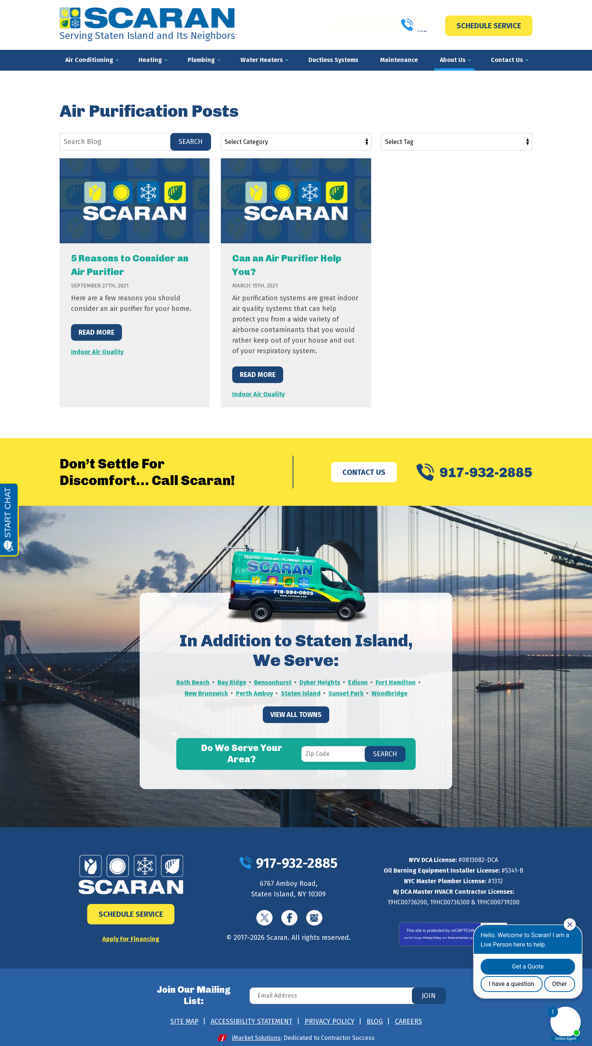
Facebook (289, 917)
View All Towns (296, 724)
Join (429, 992)
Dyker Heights (346, 681)
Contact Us (363, 471)
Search (191, 142)
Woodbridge (296, 702)
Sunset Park (397, 692)
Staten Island (350, 692)
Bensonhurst (296, 681)
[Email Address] (346, 992)
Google (314, 917)
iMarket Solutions (256, 1031)
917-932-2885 (377, 25)
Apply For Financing (131, 938)
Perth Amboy (301, 692)
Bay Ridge (253, 681)
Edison (386, 681)
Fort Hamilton (197, 692)
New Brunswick (250, 692)
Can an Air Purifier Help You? (284, 264)
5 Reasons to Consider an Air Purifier (134, 264)
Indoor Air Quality (98, 351)
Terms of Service (458, 937)
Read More (96, 332)
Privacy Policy (432, 937)
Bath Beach (212, 681)
